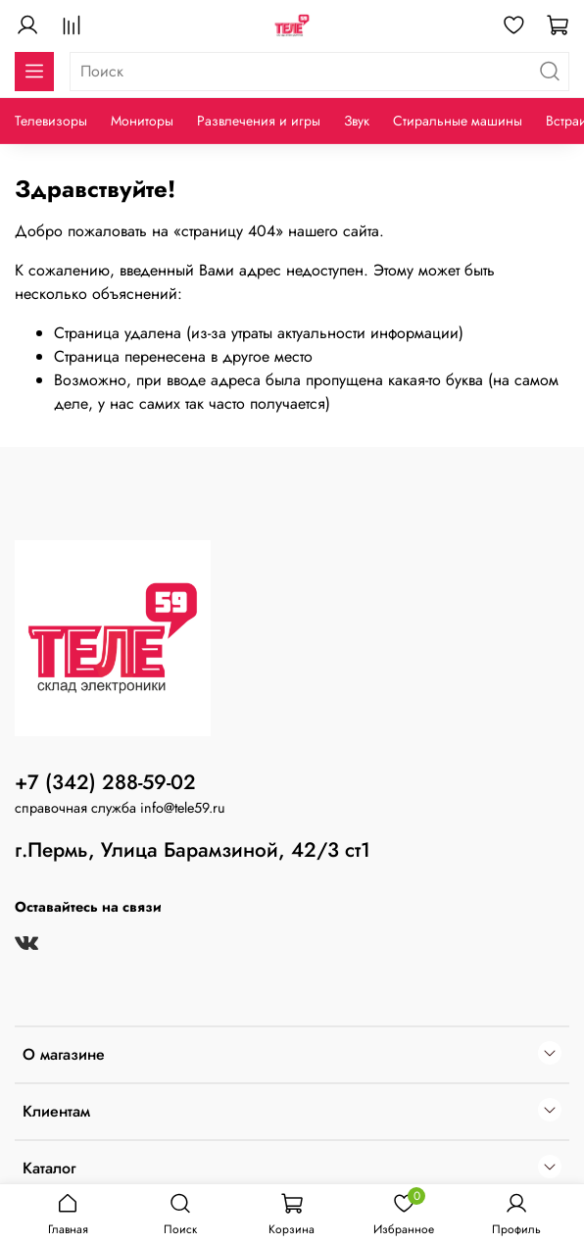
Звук (356, 120)
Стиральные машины (457, 120)
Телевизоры (51, 120)
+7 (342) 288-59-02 (105, 782)
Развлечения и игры (258, 120)
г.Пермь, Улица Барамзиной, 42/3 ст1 (192, 850)
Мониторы (142, 120)
